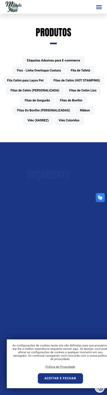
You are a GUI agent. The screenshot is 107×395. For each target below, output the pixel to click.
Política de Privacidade (60, 367)
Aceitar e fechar (60, 378)
